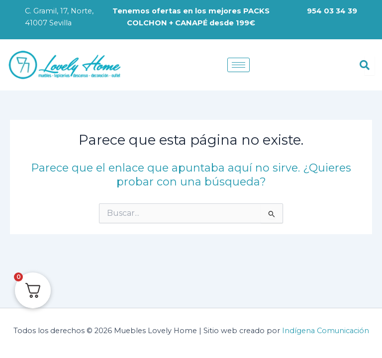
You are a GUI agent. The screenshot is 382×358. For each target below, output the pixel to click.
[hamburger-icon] (238, 65)
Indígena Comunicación (325, 330)
